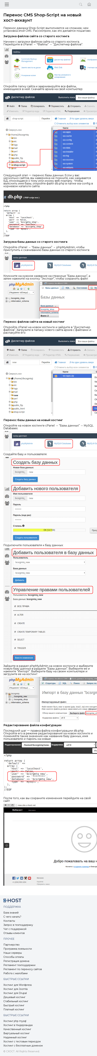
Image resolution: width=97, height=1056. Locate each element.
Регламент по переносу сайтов (22, 969)
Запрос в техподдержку (18, 925)
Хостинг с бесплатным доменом (23, 1045)
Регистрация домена (16, 961)
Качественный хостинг (17, 1029)
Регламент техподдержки (19, 965)
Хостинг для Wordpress (17, 985)
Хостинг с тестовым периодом (22, 1041)
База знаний (11, 912)
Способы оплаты (13, 957)
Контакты (9, 921)
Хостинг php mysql (14, 1021)
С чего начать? (12, 917)
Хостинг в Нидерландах (18, 1025)
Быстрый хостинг (13, 1005)
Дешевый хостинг (14, 997)
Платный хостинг (13, 1009)
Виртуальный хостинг (16, 1033)
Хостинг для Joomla (15, 989)
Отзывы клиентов (14, 933)
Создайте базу (13, 454)
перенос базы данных (47, 175)
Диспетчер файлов (67, 44)
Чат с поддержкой (14, 929)
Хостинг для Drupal (15, 993)
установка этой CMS (17, 30)
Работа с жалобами (15, 973)
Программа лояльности (17, 949)
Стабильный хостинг (15, 1001)
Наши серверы (12, 953)
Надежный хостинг (15, 1037)
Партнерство (11, 944)
